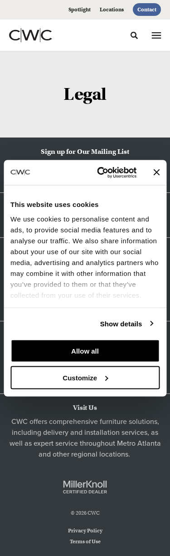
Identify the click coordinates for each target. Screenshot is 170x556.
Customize (85, 377)
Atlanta (149, 443)
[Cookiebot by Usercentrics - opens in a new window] (101, 172)
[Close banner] (156, 172)
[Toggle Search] (134, 35)
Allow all (85, 351)
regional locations (99, 454)
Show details (121, 323)
